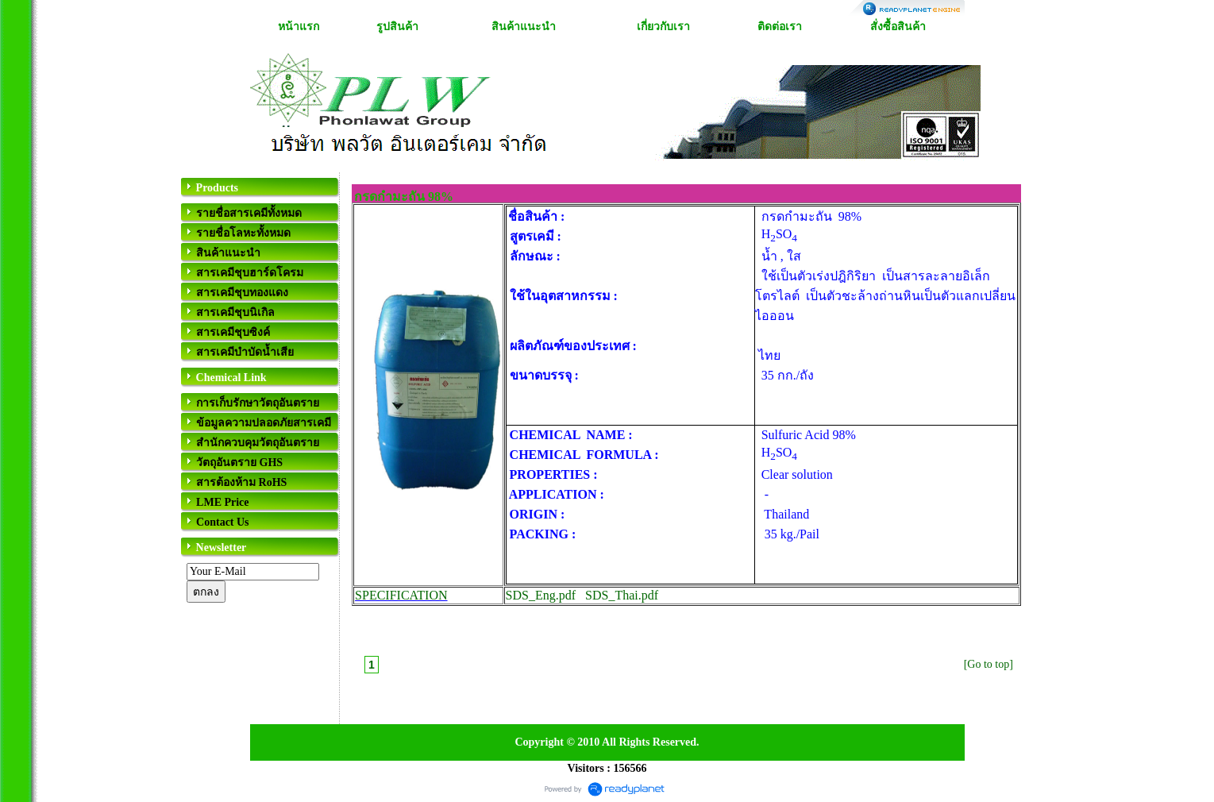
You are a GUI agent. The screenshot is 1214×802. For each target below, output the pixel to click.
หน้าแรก (298, 27)
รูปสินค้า (397, 27)
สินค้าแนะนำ (523, 27)
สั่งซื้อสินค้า (898, 27)
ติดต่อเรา (779, 27)
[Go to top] (988, 664)
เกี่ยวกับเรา (663, 27)
